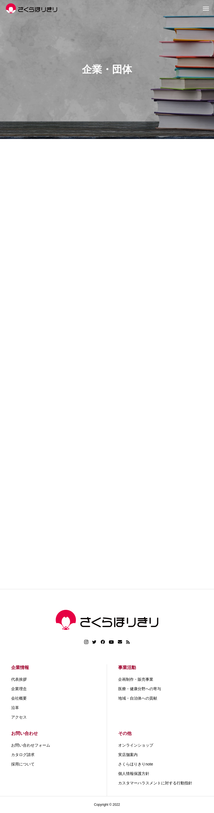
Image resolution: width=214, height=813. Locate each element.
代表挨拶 (19, 679)
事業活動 (127, 667)
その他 (125, 733)
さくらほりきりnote (135, 764)
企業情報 (20, 667)
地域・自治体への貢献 (137, 698)
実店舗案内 (128, 754)
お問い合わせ (24, 733)
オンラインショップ (135, 745)
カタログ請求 (23, 754)
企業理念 (19, 689)
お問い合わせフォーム (30, 745)
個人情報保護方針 (133, 773)
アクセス (19, 717)
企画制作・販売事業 (135, 679)
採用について (23, 764)
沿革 (15, 707)
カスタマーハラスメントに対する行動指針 (155, 783)
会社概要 (19, 698)
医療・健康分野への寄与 (139, 689)
